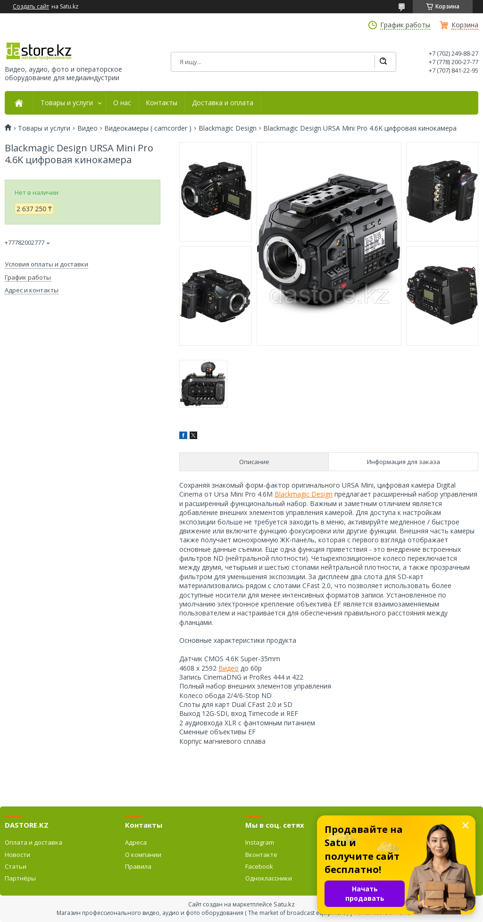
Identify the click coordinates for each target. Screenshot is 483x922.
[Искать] (383, 61)
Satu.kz (284, 904)
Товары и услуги (67, 103)
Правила (138, 866)
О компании (143, 854)
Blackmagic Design (228, 128)
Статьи (15, 866)
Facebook (259, 866)
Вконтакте (261, 854)
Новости (17, 854)
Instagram (259, 842)
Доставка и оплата (222, 103)
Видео (87, 128)
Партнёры (20, 878)
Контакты (161, 103)
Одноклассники (268, 878)
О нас (122, 103)
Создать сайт (31, 6)
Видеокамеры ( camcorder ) (148, 128)
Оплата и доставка (33, 842)
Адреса (136, 842)
